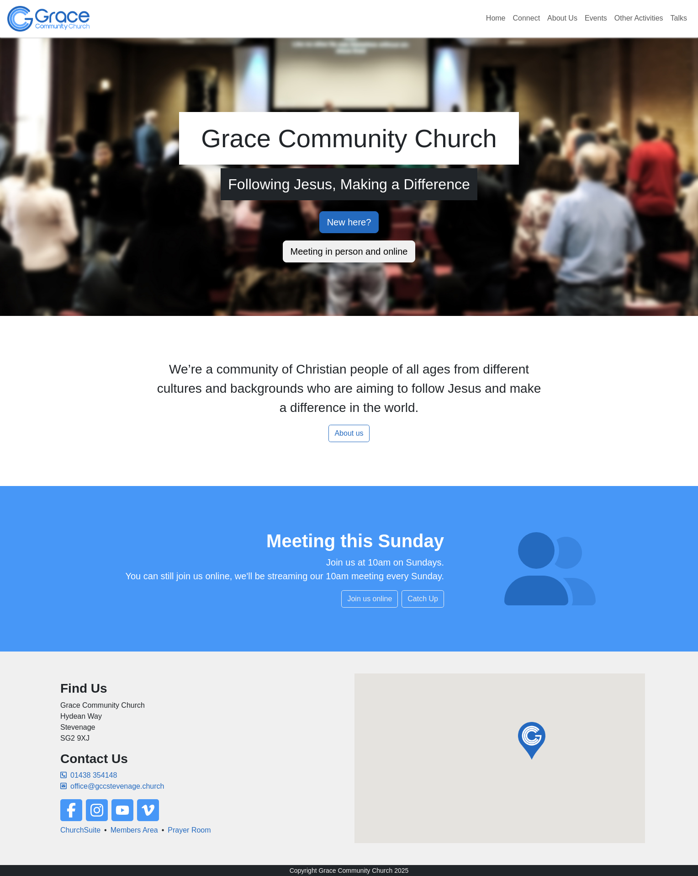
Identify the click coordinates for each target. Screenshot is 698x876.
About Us (562, 18)
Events (596, 18)
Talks (679, 18)
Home (496, 18)
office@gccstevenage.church (112, 786)
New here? (349, 222)
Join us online (369, 599)
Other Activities (638, 18)
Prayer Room (189, 830)
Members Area (134, 830)
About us (348, 433)
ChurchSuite (80, 830)
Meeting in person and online (349, 251)
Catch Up (422, 599)
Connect (526, 18)
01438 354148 (88, 775)
